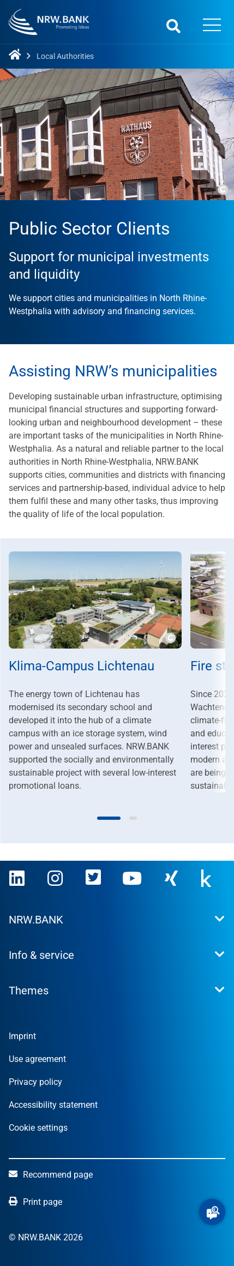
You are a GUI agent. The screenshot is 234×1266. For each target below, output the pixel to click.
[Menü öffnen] (211, 26)
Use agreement (37, 1059)
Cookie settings (38, 1128)
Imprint (22, 1036)
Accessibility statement (53, 1105)
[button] (212, 1212)
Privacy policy (35, 1082)
